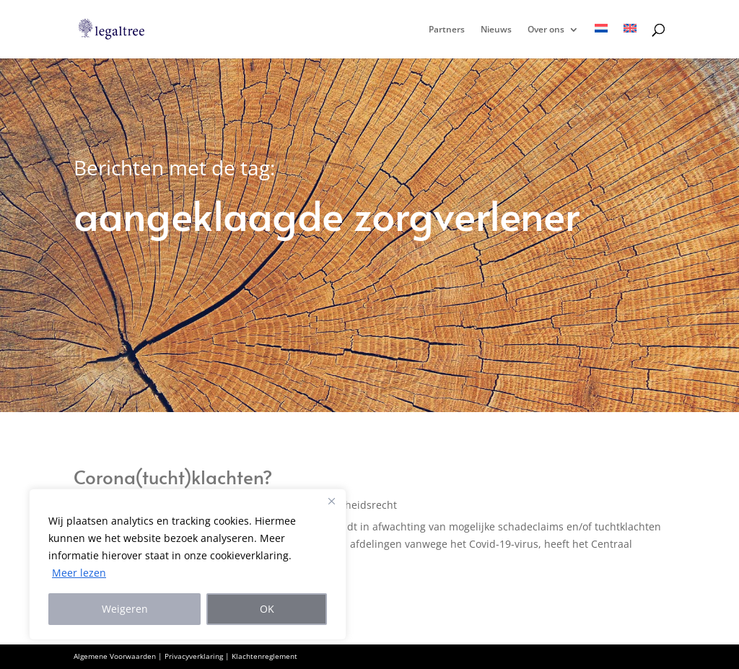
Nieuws (496, 30)
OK (267, 609)
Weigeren (125, 609)
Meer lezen (79, 573)
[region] (187, 564)
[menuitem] (601, 41)
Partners (447, 30)
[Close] (331, 501)
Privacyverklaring (194, 656)
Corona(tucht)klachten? (173, 476)
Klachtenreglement (264, 656)
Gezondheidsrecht (352, 505)
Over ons (546, 30)
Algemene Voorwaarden (115, 656)
